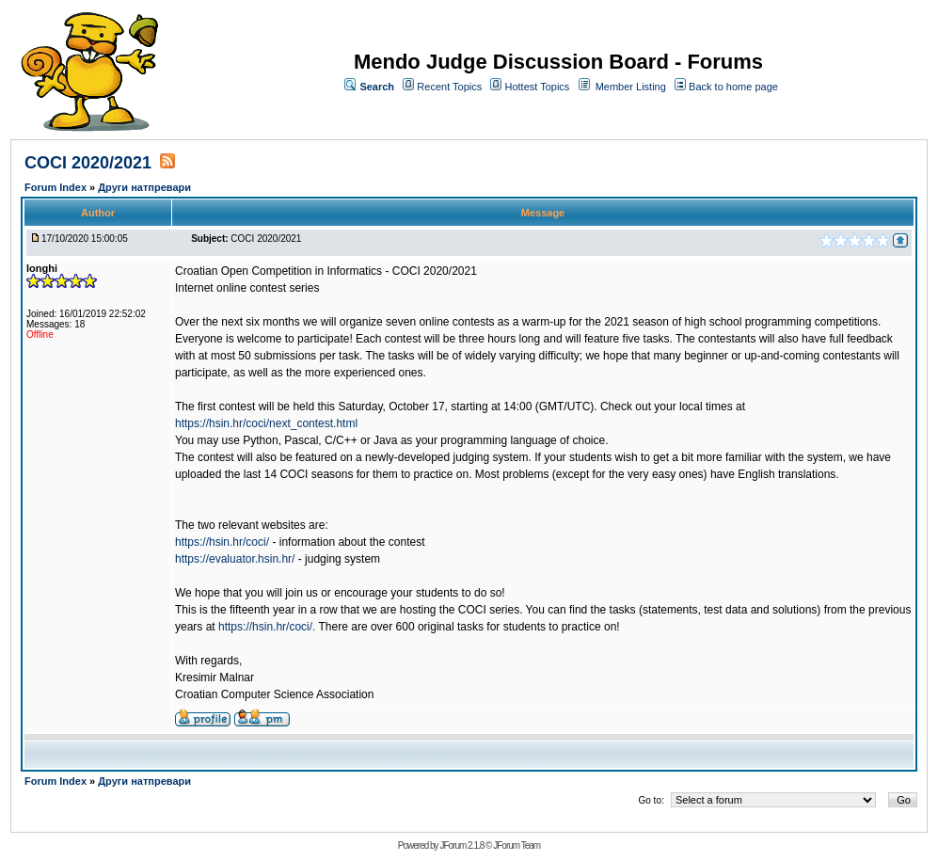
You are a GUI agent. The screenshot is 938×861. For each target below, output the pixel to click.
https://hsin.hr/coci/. (266, 626)
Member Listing (631, 86)
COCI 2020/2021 (87, 162)
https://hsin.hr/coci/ (222, 542)
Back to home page (733, 86)
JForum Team (516, 845)
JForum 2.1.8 (461, 845)
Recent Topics (449, 86)
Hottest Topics (536, 86)
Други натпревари (144, 187)
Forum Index (56, 187)
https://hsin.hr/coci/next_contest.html (266, 423)
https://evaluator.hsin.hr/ (234, 559)
